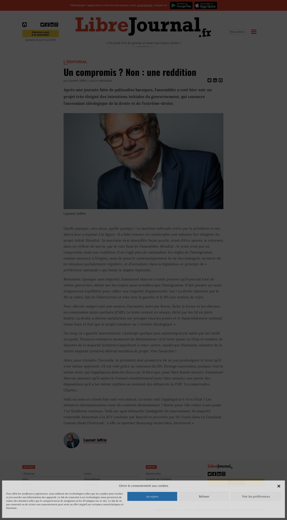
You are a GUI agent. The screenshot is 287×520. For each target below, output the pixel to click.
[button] (279, 486)
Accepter (152, 496)
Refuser (204, 496)
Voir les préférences (256, 496)
